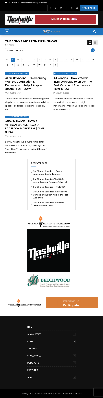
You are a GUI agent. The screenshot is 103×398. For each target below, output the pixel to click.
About (31, 377)
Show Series (34, 334)
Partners (32, 370)
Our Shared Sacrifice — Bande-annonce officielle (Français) (48, 173)
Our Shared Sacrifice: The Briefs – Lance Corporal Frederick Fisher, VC (50, 180)
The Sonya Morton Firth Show (17, 74)
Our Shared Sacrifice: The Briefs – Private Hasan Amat (49, 204)
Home (30, 327)
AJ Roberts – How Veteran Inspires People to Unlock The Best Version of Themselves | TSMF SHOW (73, 83)
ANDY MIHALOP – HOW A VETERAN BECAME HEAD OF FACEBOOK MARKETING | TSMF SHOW (24, 126)
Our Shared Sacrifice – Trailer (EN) (49, 186)
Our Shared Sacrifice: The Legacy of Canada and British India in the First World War (50, 194)
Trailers (32, 348)
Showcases (34, 355)
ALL (7, 59)
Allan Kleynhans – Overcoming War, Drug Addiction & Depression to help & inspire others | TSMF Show (25, 83)
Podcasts (33, 362)
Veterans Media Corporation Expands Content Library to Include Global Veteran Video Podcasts (34, 2)
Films (30, 341)
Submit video (88, 8)
